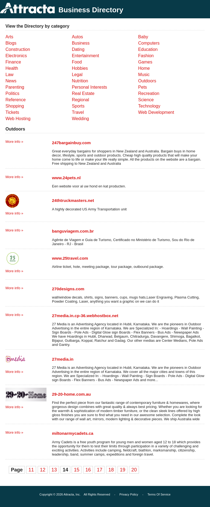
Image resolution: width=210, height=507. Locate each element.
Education (148, 49)
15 (76, 470)
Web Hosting (17, 118)
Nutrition (80, 81)
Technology (149, 106)
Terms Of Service (158, 494)
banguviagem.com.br (73, 231)
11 (31, 470)
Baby (143, 36)
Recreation (148, 93)
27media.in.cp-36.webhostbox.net (85, 315)
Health (11, 68)
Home (144, 68)
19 (122, 470)
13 (54, 470)
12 (42, 470)
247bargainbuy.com (71, 142)
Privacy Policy (128, 494)
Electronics (16, 55)
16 (88, 470)
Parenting (14, 87)
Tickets (12, 112)
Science (146, 99)
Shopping (14, 106)
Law (9, 74)
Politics (12, 93)
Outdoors (147, 81)
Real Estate (83, 93)
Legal (77, 74)
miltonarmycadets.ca (72, 433)
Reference (15, 99)
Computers (148, 43)
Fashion (146, 55)
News (10, 81)
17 (99, 470)
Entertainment (85, 55)
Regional (80, 99)
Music (144, 74)
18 (111, 470)
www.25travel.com (70, 258)
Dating (78, 49)
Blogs (10, 43)
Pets (142, 87)
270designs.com (68, 288)
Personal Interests (89, 87)
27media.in (63, 359)
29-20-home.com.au (71, 394)
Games (145, 62)
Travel (78, 112)
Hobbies (80, 68)
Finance (13, 62)
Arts (9, 36)
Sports (78, 106)
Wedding (80, 118)
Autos (77, 36)
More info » (14, 142)
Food (77, 62)
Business (81, 43)
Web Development (156, 112)
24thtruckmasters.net (73, 200)
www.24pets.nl (66, 177)
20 (134, 470)
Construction (17, 49)
